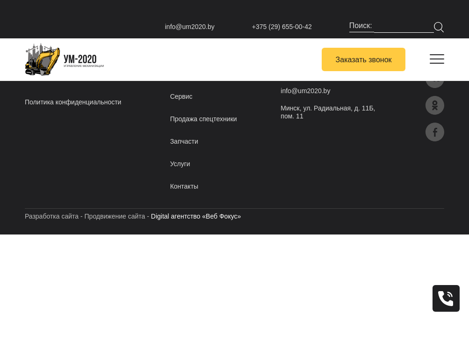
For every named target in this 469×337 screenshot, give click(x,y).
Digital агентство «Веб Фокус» (196, 216)
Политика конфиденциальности (73, 102)
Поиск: (361, 25)
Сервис (181, 96)
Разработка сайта (52, 216)
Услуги (180, 164)
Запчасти (184, 141)
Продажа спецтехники (203, 119)
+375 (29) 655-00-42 (282, 26)
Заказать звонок (364, 60)
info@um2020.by (190, 26)
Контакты (184, 186)
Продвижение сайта (115, 216)
